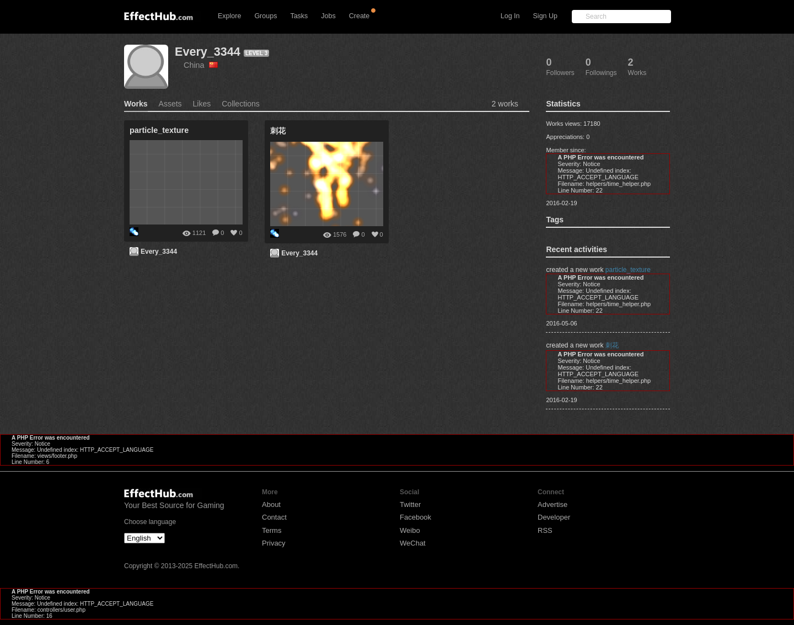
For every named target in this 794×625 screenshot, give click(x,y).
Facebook (415, 517)
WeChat (413, 543)
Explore (229, 16)
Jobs (328, 16)
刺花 (612, 345)
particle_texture (628, 270)
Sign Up (545, 16)
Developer (554, 517)
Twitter (410, 504)
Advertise (552, 504)
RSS (545, 530)
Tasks (299, 16)
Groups (265, 16)
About (271, 504)
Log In (510, 16)
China (201, 65)
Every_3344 (207, 51)
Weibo (410, 530)
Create (359, 16)
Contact (274, 517)
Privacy (274, 543)
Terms (271, 530)
